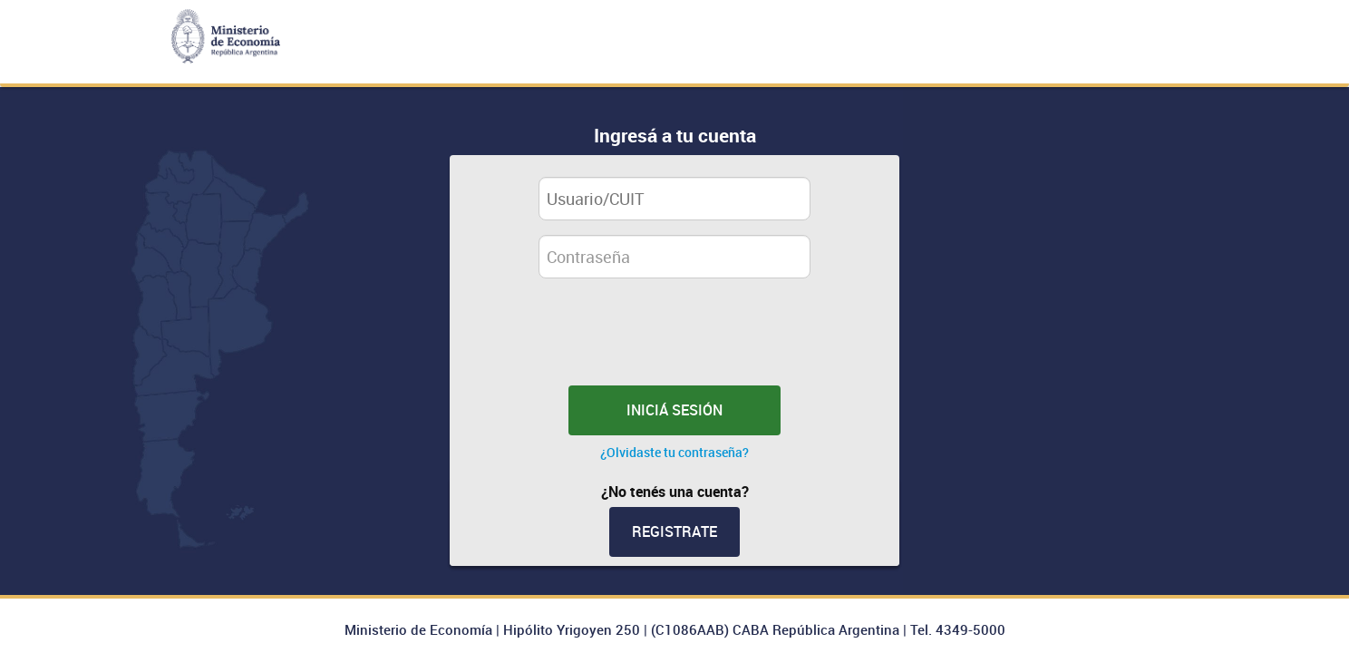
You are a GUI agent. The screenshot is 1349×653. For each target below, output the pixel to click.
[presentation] (684, 341)
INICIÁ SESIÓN (674, 410)
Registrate (674, 531)
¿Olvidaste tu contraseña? (674, 452)
